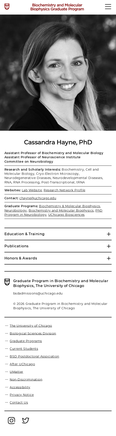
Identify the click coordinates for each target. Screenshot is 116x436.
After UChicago (22, 364)
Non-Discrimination (26, 379)
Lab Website (32, 190)
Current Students (24, 349)
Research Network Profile (64, 190)
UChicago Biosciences (66, 215)
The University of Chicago (31, 326)
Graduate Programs (26, 341)
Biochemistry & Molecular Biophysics (69, 206)
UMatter (16, 372)
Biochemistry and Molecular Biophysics (61, 210)
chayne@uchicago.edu (37, 198)
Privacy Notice (22, 395)
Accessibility (20, 387)
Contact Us (19, 402)
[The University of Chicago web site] (6, 7)
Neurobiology (15, 210)
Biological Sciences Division (33, 333)
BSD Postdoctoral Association (34, 356)
